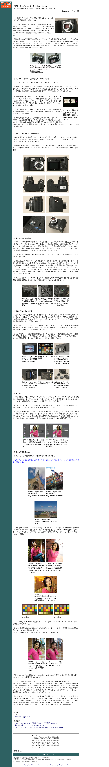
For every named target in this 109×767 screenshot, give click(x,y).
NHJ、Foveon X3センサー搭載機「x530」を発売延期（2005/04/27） (37, 723)
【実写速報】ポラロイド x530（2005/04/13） (30, 725)
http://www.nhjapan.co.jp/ (22, 717)
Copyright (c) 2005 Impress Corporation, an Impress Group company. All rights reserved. (46, 764)
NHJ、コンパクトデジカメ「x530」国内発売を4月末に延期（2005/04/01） (39, 727)
